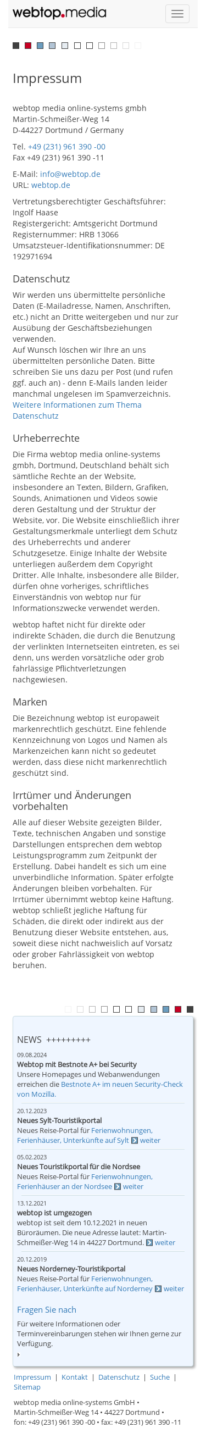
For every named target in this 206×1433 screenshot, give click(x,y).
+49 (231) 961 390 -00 (66, 146)
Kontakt (75, 1377)
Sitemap (27, 1387)
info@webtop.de (70, 174)
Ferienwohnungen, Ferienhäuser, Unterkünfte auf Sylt (85, 1135)
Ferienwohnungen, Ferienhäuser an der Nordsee (85, 1181)
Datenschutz (119, 1377)
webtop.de (50, 185)
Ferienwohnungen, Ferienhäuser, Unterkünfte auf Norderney (85, 1283)
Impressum (32, 1377)
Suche (160, 1377)
